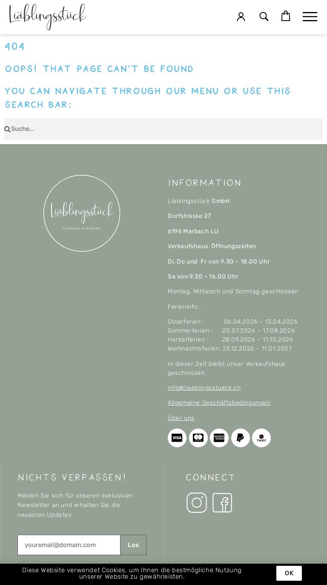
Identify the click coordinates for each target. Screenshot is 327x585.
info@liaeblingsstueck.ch (204, 387)
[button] (264, 17)
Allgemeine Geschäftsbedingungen (219, 402)
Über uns (181, 418)
